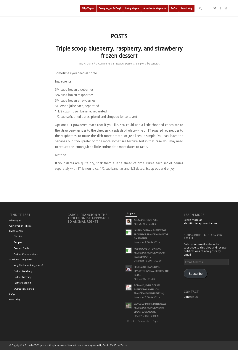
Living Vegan (16, 231)
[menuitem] (88, 8)
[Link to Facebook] (220, 8)
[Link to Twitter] (215, 8)
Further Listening (23, 277)
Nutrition (18, 236)
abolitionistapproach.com (200, 223)
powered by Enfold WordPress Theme (109, 345)
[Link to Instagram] (226, 8)
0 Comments (103, 63)
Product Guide (21, 248)
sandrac (155, 63)
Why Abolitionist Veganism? (28, 265)
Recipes (18, 242)
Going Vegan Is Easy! (20, 225)
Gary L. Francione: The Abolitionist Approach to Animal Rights (88, 218)
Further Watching (23, 271)
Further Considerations (26, 254)
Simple (140, 63)
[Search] (200, 8)
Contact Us (191, 297)
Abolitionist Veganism (20, 259)
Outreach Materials (24, 288)
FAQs (12, 294)
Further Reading (22, 282)
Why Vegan (15, 220)
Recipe (119, 63)
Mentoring (14, 299)
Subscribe (196, 273)
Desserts (130, 63)
